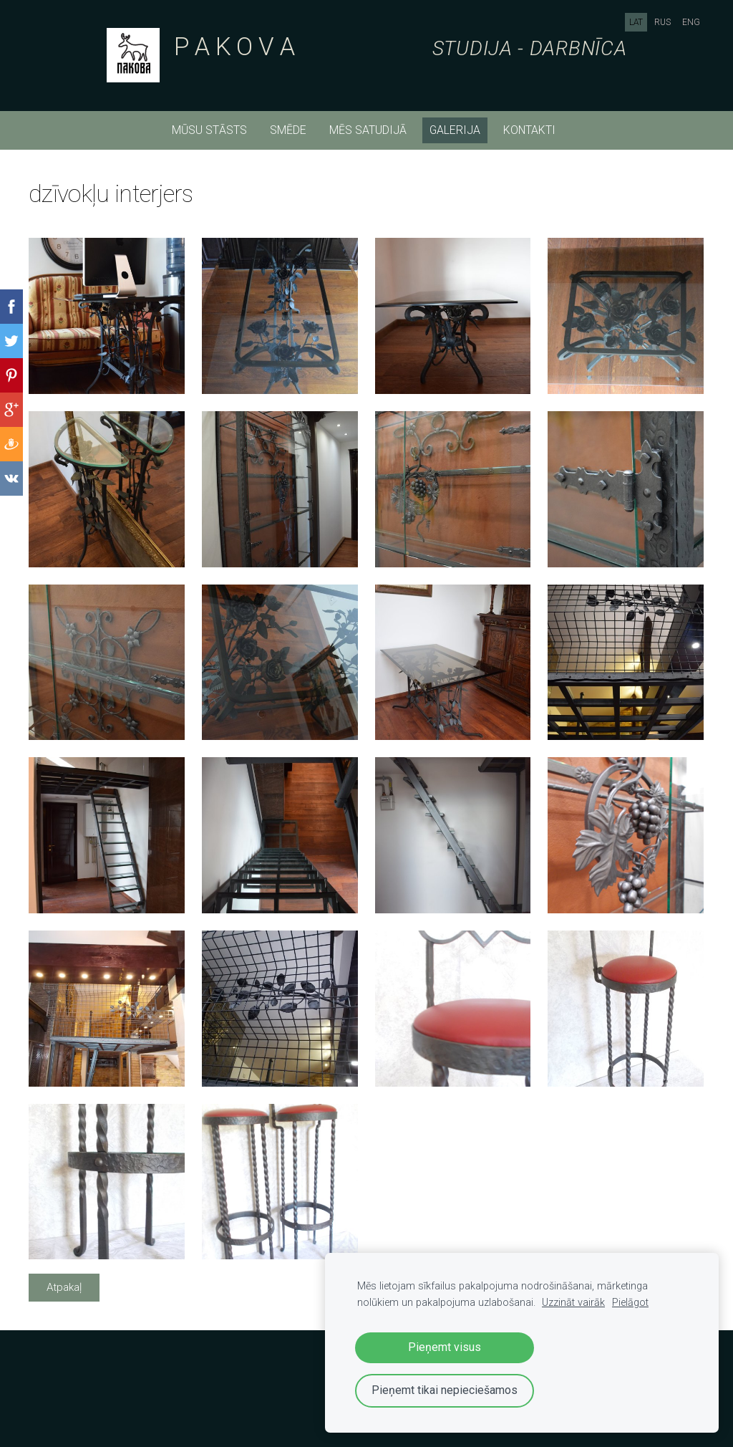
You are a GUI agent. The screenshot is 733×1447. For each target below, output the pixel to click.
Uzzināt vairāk (573, 1303)
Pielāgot (630, 1303)
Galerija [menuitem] (454, 130)
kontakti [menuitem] (529, 130)
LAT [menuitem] (636, 22)
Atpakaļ (64, 1287)
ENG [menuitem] (691, 22)
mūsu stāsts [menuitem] (209, 130)
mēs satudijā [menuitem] (368, 130)
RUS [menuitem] (662, 22)
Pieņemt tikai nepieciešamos (445, 1390)
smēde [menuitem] (288, 130)
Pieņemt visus (444, 1347)
